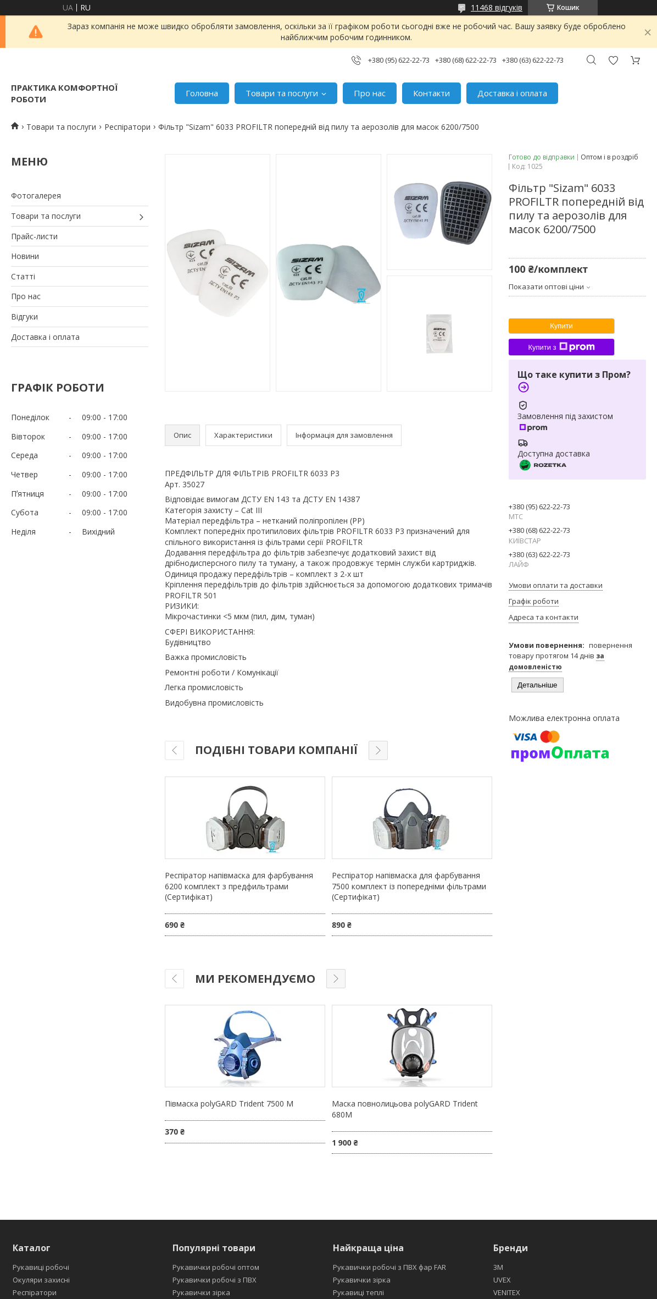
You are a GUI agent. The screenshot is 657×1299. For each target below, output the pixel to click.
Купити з (561, 347)
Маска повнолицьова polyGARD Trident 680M (405, 1109)
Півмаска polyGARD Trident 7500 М (229, 1103)
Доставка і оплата (512, 92)
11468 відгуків (496, 7)
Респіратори (127, 127)
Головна (202, 92)
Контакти (431, 92)
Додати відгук (613, 60)
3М (498, 1267)
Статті (23, 276)
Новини (25, 256)
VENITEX (506, 1292)
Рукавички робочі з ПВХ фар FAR (389, 1267)
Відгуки (24, 316)
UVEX (502, 1280)
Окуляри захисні (41, 1280)
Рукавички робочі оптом (215, 1267)
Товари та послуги (282, 92)
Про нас (370, 92)
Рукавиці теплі (358, 1292)
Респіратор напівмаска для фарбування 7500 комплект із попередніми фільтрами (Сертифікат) (409, 886)
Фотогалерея (36, 195)
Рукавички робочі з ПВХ (214, 1280)
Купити (561, 326)
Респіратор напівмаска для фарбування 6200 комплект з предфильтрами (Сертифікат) (239, 886)
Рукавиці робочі (41, 1267)
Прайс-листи (34, 236)
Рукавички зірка (201, 1292)
